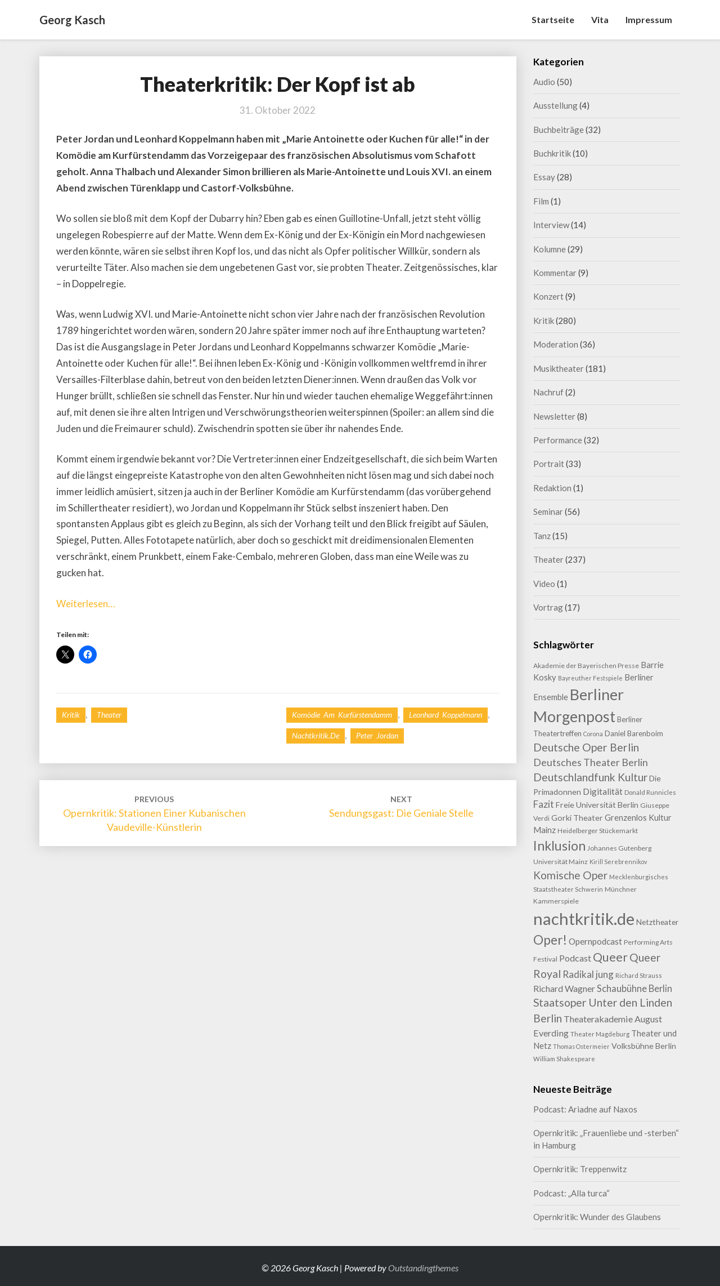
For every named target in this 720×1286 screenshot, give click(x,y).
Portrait (548, 464)
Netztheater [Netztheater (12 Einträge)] (657, 922)
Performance (557, 440)
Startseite (553, 19)
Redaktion (552, 488)
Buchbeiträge (558, 129)
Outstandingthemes (423, 1267)
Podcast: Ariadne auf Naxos (585, 1109)
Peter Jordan (377, 735)
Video (544, 584)
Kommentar (555, 273)
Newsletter (554, 416)
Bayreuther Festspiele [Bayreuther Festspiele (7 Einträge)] (590, 678)
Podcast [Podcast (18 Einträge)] (575, 958)
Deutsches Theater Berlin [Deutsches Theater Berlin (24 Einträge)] (590, 762)
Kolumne (549, 249)
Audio (544, 82)
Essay (544, 177)
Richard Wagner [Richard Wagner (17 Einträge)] (564, 988)
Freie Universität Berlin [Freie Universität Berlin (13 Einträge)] (597, 804)
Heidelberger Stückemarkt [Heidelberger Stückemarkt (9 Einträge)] (597, 830)
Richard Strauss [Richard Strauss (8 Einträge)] (638, 975)
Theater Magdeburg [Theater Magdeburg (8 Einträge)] (599, 1034)
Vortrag (548, 607)
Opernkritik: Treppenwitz (580, 1169)
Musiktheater (558, 368)
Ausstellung (555, 105)
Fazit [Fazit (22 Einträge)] (543, 804)
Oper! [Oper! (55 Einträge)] (550, 939)
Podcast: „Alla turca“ (571, 1193)
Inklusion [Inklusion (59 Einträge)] (559, 845)
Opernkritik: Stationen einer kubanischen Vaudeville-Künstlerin (154, 813)
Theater (109, 714)
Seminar (548, 511)
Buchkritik (552, 153)
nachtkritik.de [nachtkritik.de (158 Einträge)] (583, 918)
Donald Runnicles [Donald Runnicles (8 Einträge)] (650, 792)
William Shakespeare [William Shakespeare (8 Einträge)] (564, 1058)
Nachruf (548, 392)
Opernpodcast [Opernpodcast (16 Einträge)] (595, 941)
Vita (600, 19)
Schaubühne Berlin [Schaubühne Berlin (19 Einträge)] (634, 988)
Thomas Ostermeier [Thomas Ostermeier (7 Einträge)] (581, 1046)
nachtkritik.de (315, 735)
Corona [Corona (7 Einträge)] (593, 733)
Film (541, 201)
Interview (551, 225)
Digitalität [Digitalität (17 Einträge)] (603, 791)
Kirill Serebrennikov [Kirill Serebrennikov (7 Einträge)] (618, 861)
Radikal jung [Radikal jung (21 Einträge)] (588, 974)
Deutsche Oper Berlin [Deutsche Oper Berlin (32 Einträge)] (586, 747)
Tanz (542, 536)
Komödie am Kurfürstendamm (342, 714)
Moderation (555, 344)
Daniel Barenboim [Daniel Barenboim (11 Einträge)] (634, 733)
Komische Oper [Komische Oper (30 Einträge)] (570, 875)
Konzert (548, 296)
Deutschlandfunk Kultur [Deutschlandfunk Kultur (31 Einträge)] (590, 777)
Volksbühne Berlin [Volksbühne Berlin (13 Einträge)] (643, 1046)
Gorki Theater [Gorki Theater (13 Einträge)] (577, 817)
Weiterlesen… (85, 603)
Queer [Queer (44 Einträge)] (610, 957)
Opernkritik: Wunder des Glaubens (597, 1217)
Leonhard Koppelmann (445, 714)
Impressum (649, 19)
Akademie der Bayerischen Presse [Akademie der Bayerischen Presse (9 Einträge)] (586, 665)
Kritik (71, 714)
